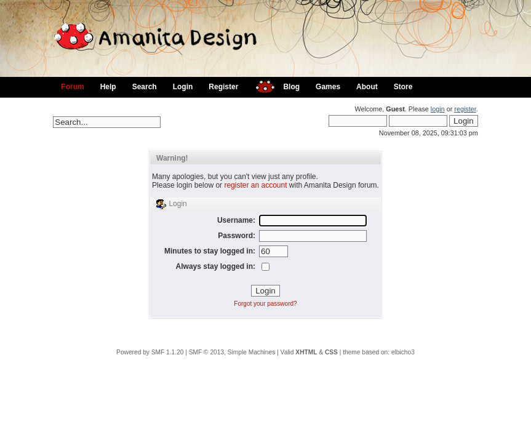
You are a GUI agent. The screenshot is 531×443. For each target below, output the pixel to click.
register (465, 109)
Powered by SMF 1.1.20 (149, 352)
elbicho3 (403, 352)
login (438, 109)
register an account (255, 185)
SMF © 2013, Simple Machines (232, 352)
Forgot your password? (265, 303)
